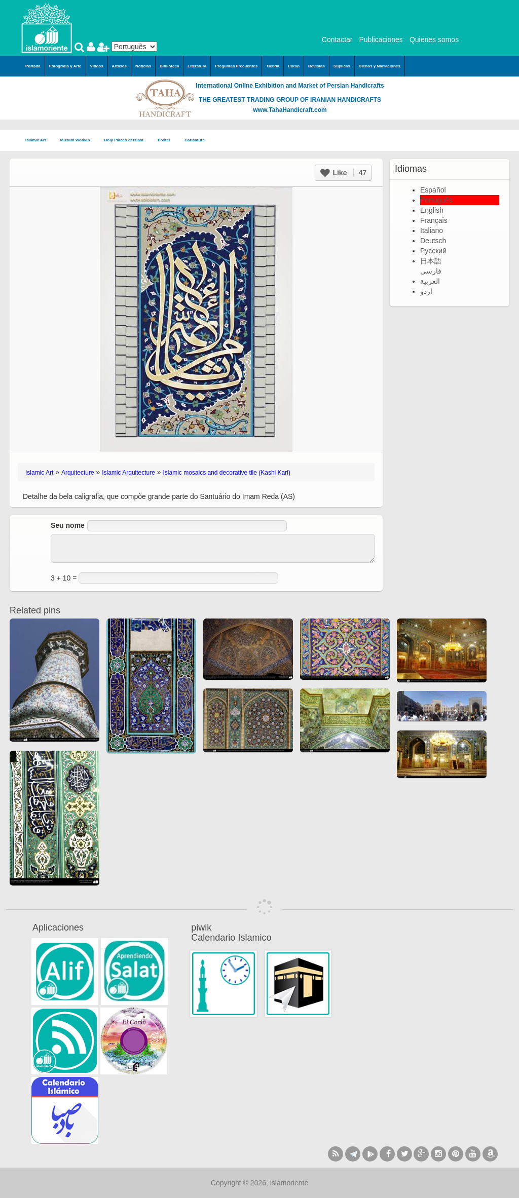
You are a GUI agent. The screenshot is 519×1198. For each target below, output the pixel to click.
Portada (33, 66)
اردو (426, 291)
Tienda (272, 66)
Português (436, 200)
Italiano (431, 230)
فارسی (430, 271)
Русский (433, 251)
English (431, 210)
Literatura (197, 66)
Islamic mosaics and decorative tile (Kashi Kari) (226, 472)
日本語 (430, 261)
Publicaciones (380, 39)
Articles (119, 66)
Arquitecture (77, 472)
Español (433, 190)
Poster (167, 140)
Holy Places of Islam (127, 140)
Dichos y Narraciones (379, 66)
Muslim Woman (78, 140)
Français (434, 220)
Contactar (337, 39)
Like (343, 173)
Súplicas (341, 66)
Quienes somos (434, 39)
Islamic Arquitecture (128, 472)
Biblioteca (169, 66)
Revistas (316, 66)
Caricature (194, 140)
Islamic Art (38, 140)
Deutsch (433, 241)
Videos (96, 66)
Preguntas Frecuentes (236, 66)
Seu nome (68, 525)
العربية (430, 281)
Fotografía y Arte (65, 66)
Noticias (143, 66)
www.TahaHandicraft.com (289, 109)
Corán (294, 66)
